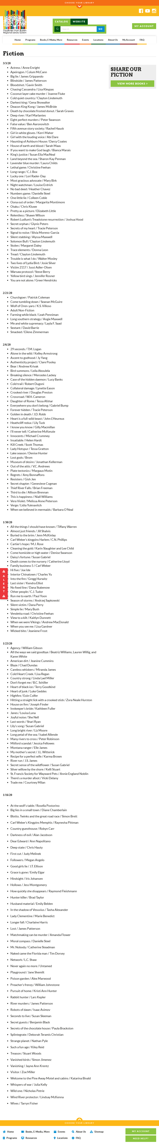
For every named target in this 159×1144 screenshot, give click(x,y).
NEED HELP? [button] (141, 1138)
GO (101, 29)
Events (85, 40)
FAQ (142, 40)
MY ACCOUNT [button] (144, 26)
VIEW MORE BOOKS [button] (132, 83)
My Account (128, 40)
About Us (113, 40)
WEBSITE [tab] (79, 21)
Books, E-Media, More (51, 40)
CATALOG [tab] (61, 21)
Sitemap (96, 1131)
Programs (30, 40)
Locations (98, 40)
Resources (72, 40)
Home (18, 40)
